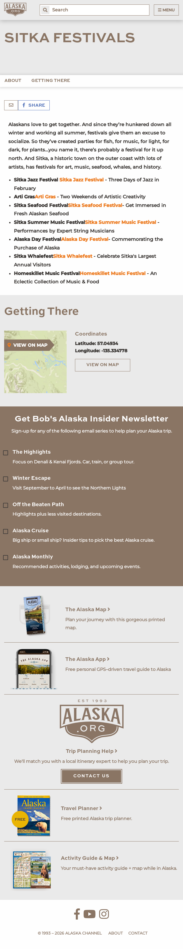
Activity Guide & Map (90, 858)
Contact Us (91, 776)
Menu (166, 10)
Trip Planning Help (91, 751)
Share (34, 105)
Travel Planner (81, 808)
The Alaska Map (87, 609)
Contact (137, 933)
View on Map (102, 365)
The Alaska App (87, 659)
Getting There (50, 81)
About (12, 81)
